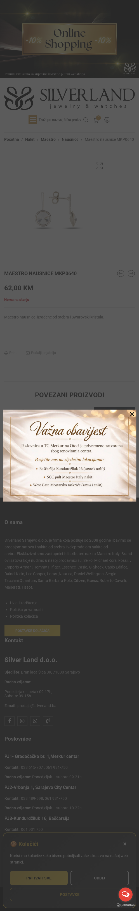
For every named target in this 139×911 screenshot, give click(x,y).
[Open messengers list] (126, 895)
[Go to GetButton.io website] (126, 905)
